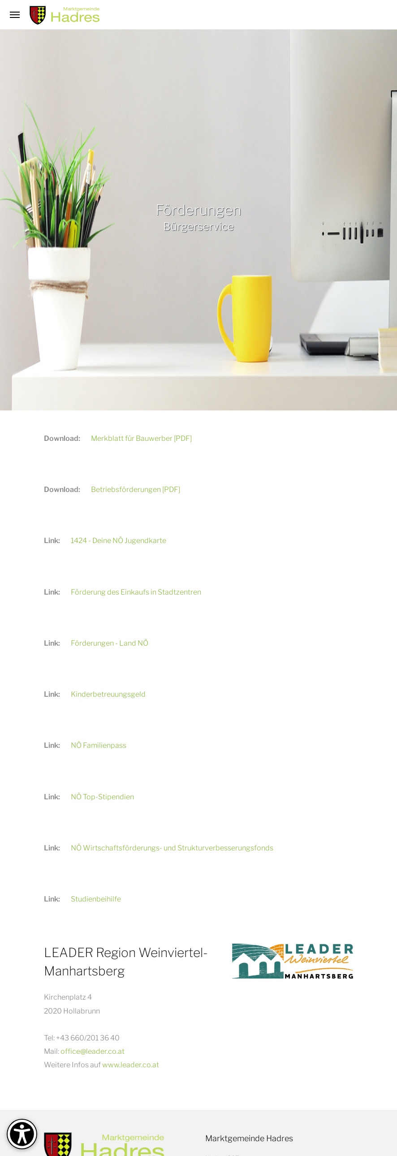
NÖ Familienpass (98, 745)
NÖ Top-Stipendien (102, 797)
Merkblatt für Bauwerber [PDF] (141, 438)
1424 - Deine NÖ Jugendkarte (118, 540)
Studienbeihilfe (96, 899)
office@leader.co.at (92, 1051)
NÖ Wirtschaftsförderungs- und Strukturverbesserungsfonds (172, 848)
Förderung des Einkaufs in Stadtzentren (136, 592)
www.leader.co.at (130, 1065)
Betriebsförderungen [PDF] (135, 489)
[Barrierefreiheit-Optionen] (22, 1134)
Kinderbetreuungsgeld (108, 694)
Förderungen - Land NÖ (109, 643)
